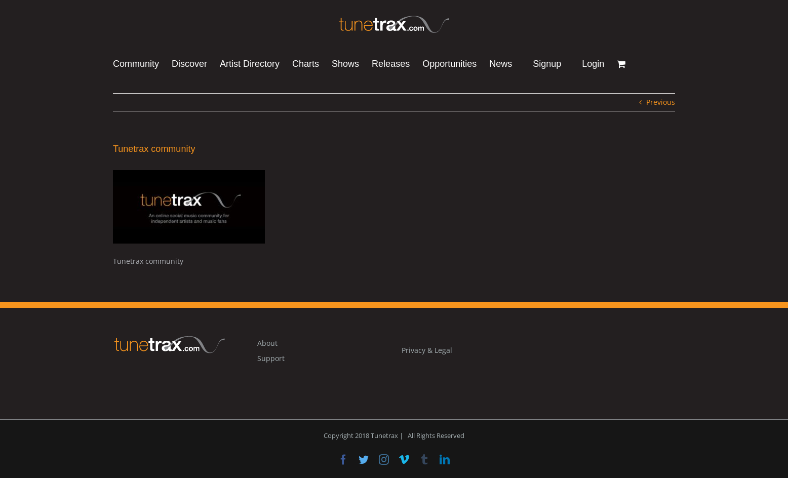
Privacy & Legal (427, 350)
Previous (660, 102)
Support (271, 358)
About (267, 343)
